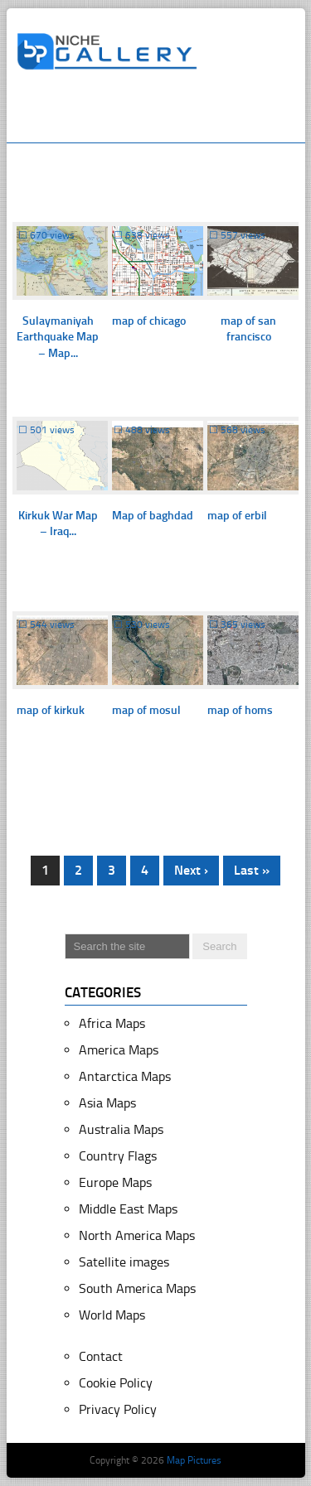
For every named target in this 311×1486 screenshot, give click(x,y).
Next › (191, 870)
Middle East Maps (128, 1209)
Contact (101, 1356)
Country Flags (118, 1156)
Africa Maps (112, 1023)
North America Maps (137, 1235)
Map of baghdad (152, 516)
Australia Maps (121, 1129)
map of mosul (146, 710)
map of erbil (237, 516)
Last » (252, 870)
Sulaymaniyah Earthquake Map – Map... (58, 337)
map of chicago (149, 321)
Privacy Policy (118, 1409)
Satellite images (124, 1262)
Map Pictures (194, 1460)
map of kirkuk (51, 710)
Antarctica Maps (125, 1076)
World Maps (112, 1315)
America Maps (118, 1050)
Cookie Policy (116, 1383)
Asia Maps (107, 1103)
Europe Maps (115, 1182)
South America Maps (137, 1288)
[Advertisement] (164, 113)
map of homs (240, 710)
